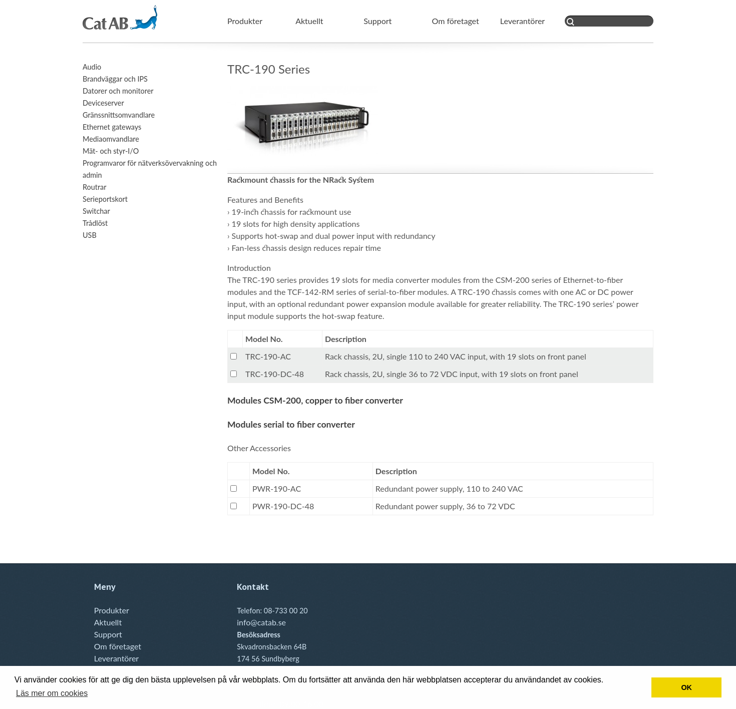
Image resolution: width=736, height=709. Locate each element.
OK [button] (686, 687)
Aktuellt (309, 21)
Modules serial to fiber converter (291, 424)
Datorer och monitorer (118, 91)
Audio (92, 67)
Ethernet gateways (112, 127)
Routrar (94, 187)
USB (90, 235)
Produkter (244, 21)
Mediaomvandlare (111, 139)
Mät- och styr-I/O (111, 151)
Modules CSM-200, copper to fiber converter (315, 400)
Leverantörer (522, 21)
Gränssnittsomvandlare (119, 115)
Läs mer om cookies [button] (52, 693)
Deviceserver (103, 103)
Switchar (96, 211)
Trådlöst (95, 223)
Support (377, 21)
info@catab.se (261, 622)
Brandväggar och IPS (115, 79)
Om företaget (455, 21)
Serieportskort (105, 199)
